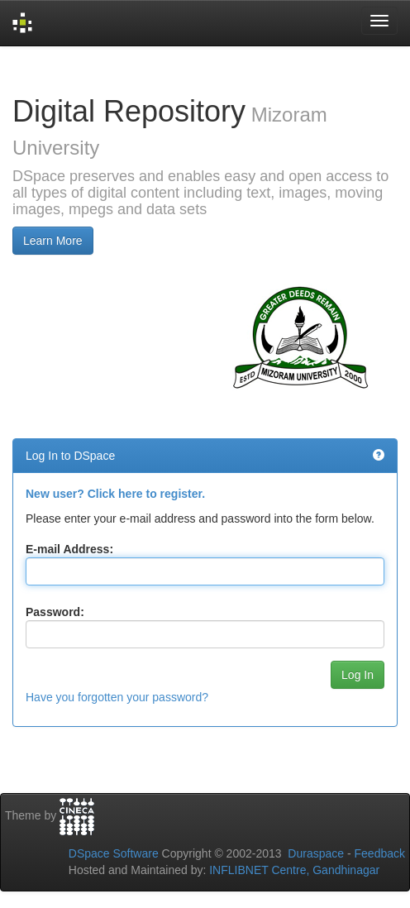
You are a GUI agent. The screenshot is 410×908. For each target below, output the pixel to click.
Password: (55, 612)
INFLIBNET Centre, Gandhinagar (292, 870)
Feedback (380, 853)
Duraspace (316, 853)
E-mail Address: (69, 549)
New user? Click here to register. (115, 493)
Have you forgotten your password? (117, 697)
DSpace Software (114, 853)
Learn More (53, 240)
